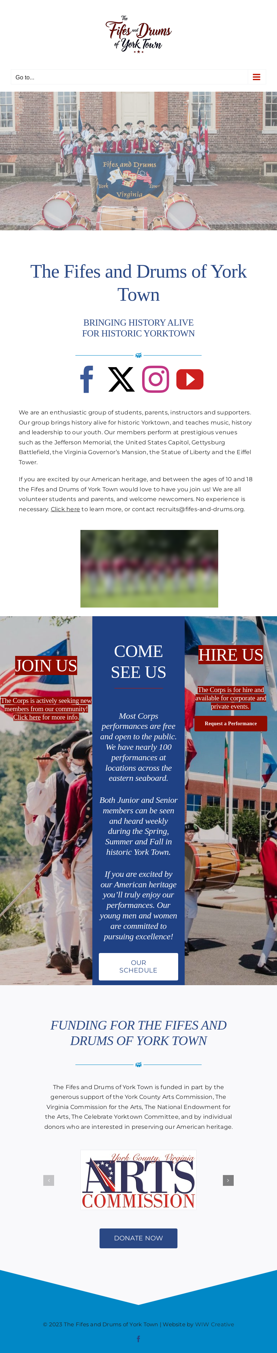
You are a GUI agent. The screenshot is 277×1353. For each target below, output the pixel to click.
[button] (48, 1180)
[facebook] (87, 379)
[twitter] (121, 379)
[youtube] (189, 379)
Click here (65, 509)
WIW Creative (214, 1324)
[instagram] (155, 379)
